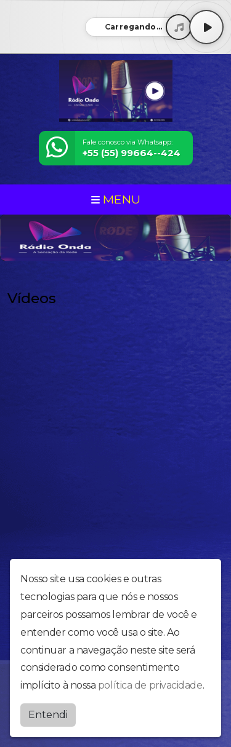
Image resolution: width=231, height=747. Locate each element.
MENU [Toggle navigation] (115, 199)
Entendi (48, 715)
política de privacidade (150, 685)
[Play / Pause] (206, 27)
